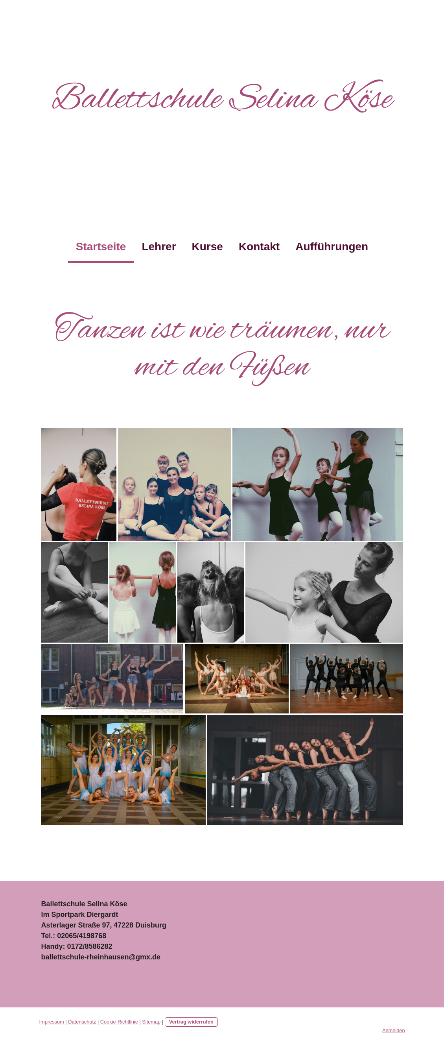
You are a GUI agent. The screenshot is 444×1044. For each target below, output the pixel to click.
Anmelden (393, 1030)
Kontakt (259, 246)
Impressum (51, 1022)
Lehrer (159, 246)
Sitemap (151, 1022)
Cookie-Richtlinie (119, 1022)
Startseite (101, 246)
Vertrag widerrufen (191, 1022)
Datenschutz (82, 1022)
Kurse (207, 246)
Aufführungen (331, 246)
